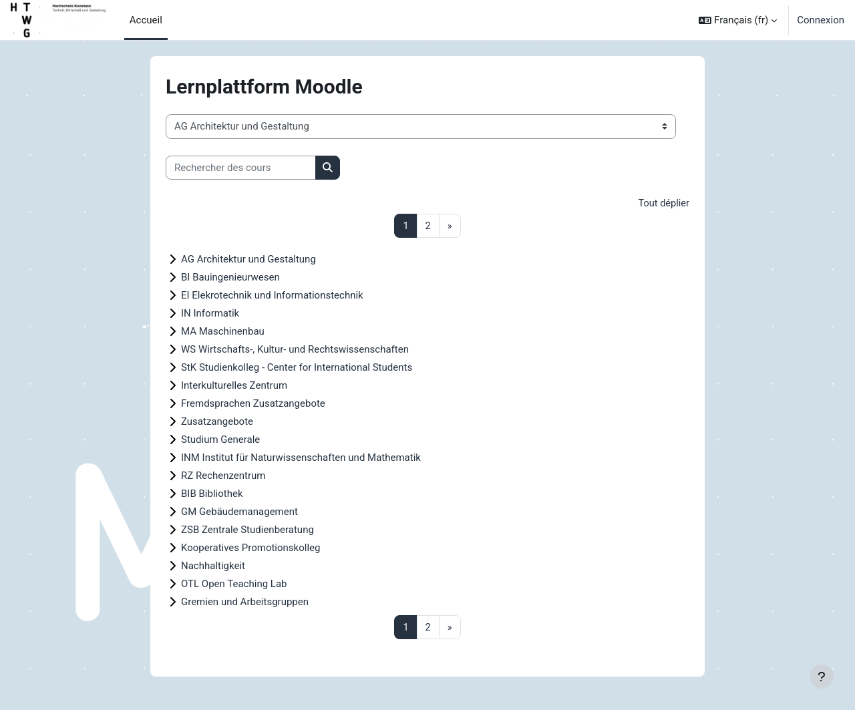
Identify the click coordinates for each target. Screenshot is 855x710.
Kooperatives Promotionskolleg (250, 548)
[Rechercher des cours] (241, 168)
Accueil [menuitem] (146, 20)
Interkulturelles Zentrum (234, 386)
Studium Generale (220, 440)
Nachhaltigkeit (213, 566)
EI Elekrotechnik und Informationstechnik (272, 296)
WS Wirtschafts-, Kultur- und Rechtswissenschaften (295, 350)
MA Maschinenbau (223, 332)
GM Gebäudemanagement (239, 512)
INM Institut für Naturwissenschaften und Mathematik (301, 458)
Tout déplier (663, 204)
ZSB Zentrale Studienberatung (247, 530)
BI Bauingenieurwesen (230, 278)
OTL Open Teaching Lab (234, 584)
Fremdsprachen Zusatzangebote (253, 404)
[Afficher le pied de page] (822, 677)
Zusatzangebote (217, 422)
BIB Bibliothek (211, 494)
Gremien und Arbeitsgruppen (245, 602)
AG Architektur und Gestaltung (248, 260)
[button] (738, 20)
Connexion (820, 20)
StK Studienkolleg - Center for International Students (296, 368)
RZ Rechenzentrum (223, 476)
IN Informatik (210, 314)
